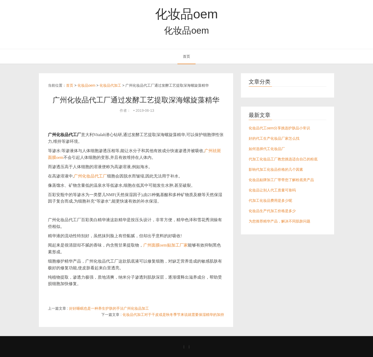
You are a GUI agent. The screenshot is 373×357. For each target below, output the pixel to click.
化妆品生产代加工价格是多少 (272, 211)
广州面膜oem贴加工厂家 (165, 245)
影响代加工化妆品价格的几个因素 (276, 169)
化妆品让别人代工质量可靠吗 (272, 190)
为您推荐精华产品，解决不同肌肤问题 (279, 221)
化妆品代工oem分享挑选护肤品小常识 (279, 128)
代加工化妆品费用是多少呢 (270, 200)
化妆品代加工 (110, 85)
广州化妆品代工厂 (90, 176)
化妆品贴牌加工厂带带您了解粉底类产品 (281, 180)
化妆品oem (186, 14)
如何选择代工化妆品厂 (267, 149)
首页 (186, 56)
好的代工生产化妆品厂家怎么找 (274, 138)
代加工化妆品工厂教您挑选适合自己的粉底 (283, 159)
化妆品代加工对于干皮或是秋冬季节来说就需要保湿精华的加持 (173, 315)
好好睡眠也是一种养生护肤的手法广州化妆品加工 (109, 308)
